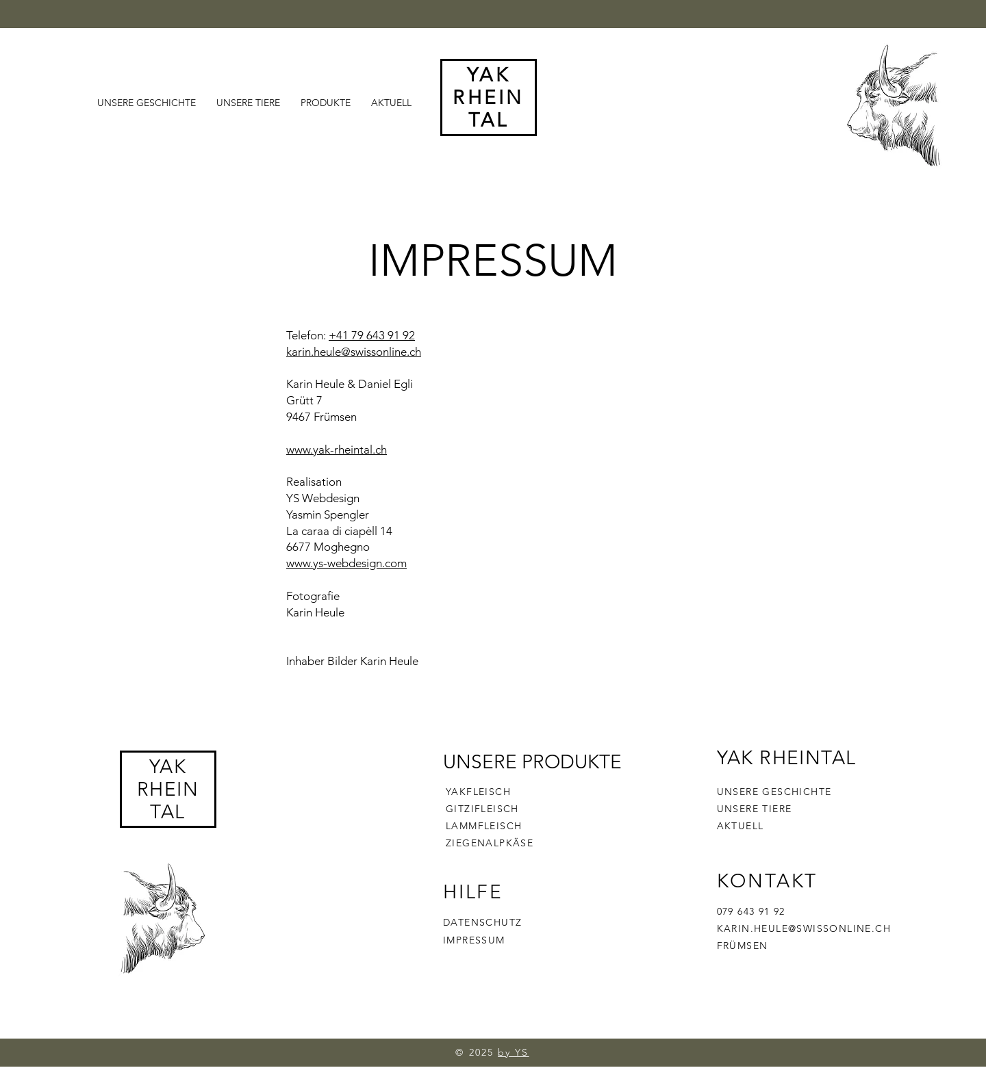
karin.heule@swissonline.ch (353, 352)
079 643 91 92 (751, 911)
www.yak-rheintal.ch (336, 449)
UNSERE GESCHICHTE (774, 791)
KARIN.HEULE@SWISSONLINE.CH (804, 928)
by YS (513, 1052)
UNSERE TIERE (754, 809)
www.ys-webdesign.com (346, 563)
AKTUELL (740, 826)
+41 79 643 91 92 (372, 335)
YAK (167, 766)
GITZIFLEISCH (482, 809)
